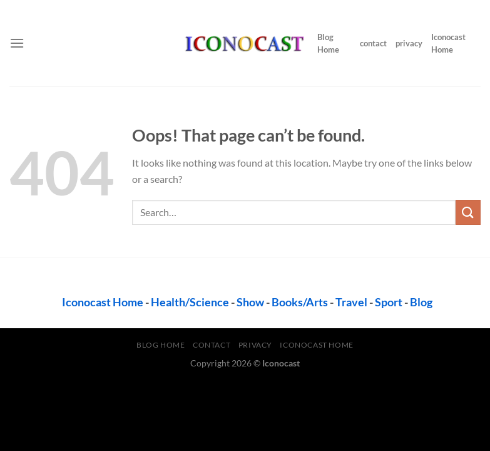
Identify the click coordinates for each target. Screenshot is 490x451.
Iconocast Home (448, 43)
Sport (388, 302)
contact (373, 43)
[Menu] (16, 43)
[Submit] (468, 212)
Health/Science (190, 302)
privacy (409, 43)
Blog (421, 302)
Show (250, 302)
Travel (351, 302)
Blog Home (328, 43)
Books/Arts (300, 302)
